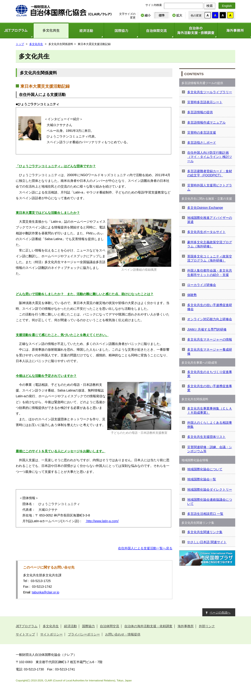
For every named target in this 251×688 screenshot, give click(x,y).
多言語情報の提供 (200, 112)
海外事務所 (186, 626)
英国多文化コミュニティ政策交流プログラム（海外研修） (209, 258)
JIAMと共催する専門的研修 (207, 329)
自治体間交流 (156, 30)
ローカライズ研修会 (201, 285)
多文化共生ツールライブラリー (209, 92)
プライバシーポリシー (84, 634)
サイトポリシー (51, 634)
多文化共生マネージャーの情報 (209, 339)
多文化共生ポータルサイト (206, 232)
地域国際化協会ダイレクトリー (209, 489)
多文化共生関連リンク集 (204, 532)
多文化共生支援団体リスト (206, 437)
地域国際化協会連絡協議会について (209, 501)
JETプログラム (26, 626)
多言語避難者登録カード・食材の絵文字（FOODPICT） (209, 173)
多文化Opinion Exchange (205, 207)
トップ (20, 44)
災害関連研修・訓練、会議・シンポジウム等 (209, 449)
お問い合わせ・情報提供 (122, 634)
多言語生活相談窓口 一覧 (205, 514)
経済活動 (86, 30)
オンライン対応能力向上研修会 (209, 319)
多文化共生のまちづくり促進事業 (209, 374)
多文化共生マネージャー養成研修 (209, 351)
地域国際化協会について (204, 469)
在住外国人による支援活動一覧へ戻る (145, 548)
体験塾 (192, 295)
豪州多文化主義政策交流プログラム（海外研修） (209, 244)
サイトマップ (25, 634)
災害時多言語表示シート (204, 102)
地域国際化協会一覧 (201, 479)
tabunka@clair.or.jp (45, 592)
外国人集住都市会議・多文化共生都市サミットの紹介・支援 (209, 272)
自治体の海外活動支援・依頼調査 (195, 30)
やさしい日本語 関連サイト (207, 542)
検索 (209, 6)
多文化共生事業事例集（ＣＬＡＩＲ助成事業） (209, 410)
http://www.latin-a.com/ (102, 521)
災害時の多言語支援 (201, 132)
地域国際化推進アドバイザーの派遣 (209, 220)
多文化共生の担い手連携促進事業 (209, 388)
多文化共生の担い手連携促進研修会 (209, 307)
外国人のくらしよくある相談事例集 (209, 425)
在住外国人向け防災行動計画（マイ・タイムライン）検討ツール (209, 157)
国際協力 (121, 30)
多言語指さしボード (201, 142)
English (227, 6)
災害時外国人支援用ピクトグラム (209, 187)
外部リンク (207, 626)
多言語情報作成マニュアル (206, 122)
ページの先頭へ (220, 612)
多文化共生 (51, 30)
